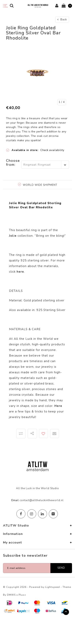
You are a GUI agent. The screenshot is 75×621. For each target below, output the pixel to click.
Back (62, 19)
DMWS (11, 594)
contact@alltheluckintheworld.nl (42, 500)
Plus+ (22, 594)
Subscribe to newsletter (25, 555)
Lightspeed (52, 587)
